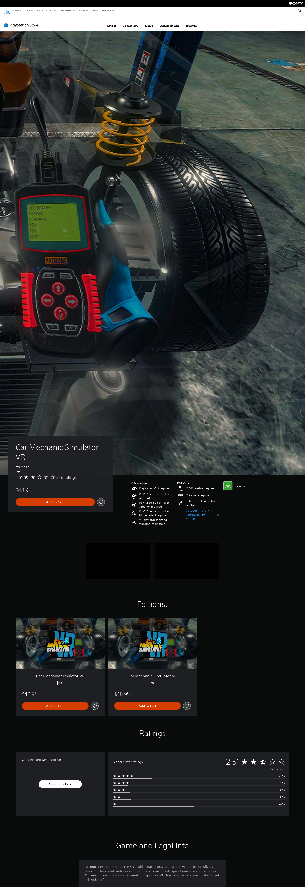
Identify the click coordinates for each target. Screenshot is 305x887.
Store (93, 10)
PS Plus (49, 10)
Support (106, 10)
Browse (191, 22)
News (82, 10)
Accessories (66, 10)
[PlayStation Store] (22, 21)
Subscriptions (170, 22)
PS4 (38, 10)
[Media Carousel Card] (118, 557)
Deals (149, 22)
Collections (131, 22)
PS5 (28, 10)
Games (17, 10)
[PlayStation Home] (7, 11)
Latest (111, 22)
